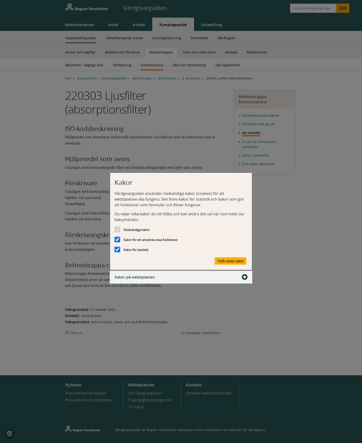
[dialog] (181, 222)
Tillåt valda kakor (230, 261)
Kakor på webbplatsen (181, 277)
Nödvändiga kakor (137, 230)
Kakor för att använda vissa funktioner (151, 240)
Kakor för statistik (136, 250)
